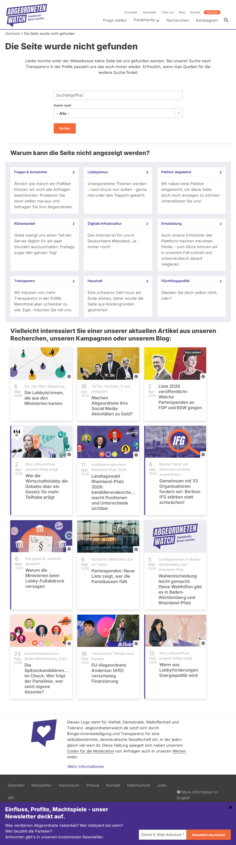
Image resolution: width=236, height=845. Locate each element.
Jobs (161, 785)
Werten (179, 751)
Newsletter (150, 12)
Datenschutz (139, 785)
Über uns (168, 12)
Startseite (12, 33)
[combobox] (118, 113)
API (11, 798)
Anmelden (131, 12)
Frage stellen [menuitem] (115, 20)
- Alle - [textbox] (62, 113)
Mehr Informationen (86, 766)
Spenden (212, 12)
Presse (92, 785)
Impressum (69, 785)
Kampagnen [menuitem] (207, 20)
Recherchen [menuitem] (177, 20)
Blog (182, 12)
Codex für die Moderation (90, 751)
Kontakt (195, 12)
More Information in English (197, 794)
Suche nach (62, 105)
